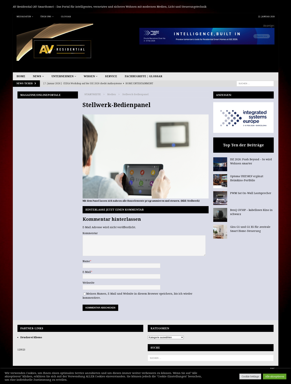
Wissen (89, 76)
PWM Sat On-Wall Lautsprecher (250, 193)
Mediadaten (24, 16)
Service (111, 76)
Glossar (66, 16)
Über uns (45, 16)
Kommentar (90, 233)
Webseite (88, 282)
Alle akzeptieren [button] (274, 376)
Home (21, 76)
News (37, 76)
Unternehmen (62, 76)
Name (86, 261)
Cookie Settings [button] (250, 376)
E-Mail (87, 271)
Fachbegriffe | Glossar (143, 76)
